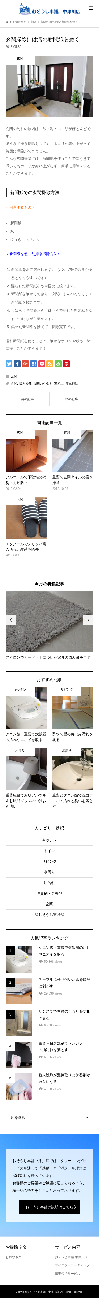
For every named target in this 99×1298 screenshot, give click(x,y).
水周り (49, 872)
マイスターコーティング (72, 1265)
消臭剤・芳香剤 (49, 893)
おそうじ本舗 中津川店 (71, 1257)
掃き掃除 (25, 383)
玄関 (14, 376)
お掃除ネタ (13, 1257)
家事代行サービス (67, 1273)
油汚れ (49, 883)
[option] (49, 625)
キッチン (49, 840)
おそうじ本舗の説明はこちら (49, 1207)
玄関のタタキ (42, 383)
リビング (49, 861)
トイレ (49, 851)
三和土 (59, 383)
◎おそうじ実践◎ (49, 915)
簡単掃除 (71, 383)
